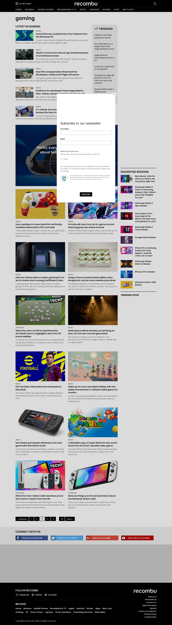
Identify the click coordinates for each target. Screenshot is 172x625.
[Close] (114, 94)
